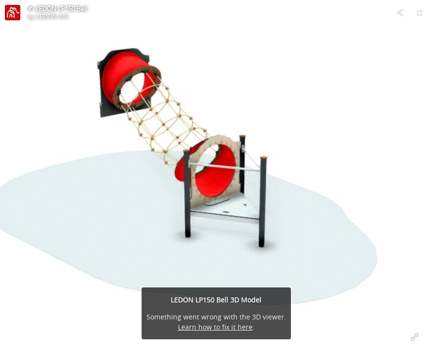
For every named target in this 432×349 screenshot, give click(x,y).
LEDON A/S (52, 16)
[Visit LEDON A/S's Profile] (12, 12)
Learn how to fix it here (215, 327)
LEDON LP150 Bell (61, 8)
